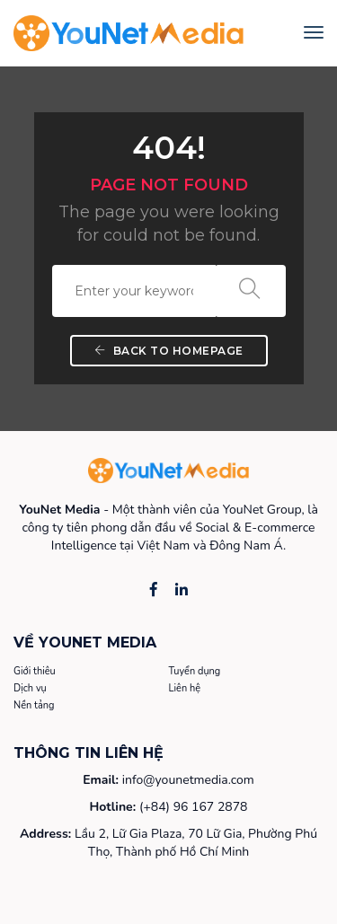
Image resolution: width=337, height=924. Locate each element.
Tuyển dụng (195, 671)
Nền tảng (33, 705)
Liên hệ (185, 688)
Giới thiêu (34, 671)
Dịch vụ (30, 688)
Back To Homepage (169, 350)
